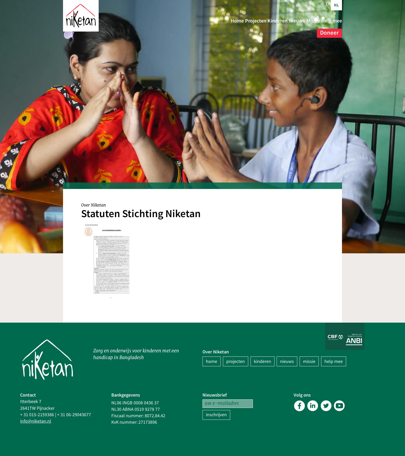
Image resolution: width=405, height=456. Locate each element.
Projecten (268, 20)
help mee (333, 361)
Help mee (300, 31)
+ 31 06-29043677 (74, 415)
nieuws (287, 361)
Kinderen (300, 20)
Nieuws (329, 20)
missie (309, 361)
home (211, 361)
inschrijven (216, 415)
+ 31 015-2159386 (37, 415)
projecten (235, 361)
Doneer (329, 31)
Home (239, 20)
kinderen (262, 361)
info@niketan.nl (35, 421)
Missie (272, 31)
